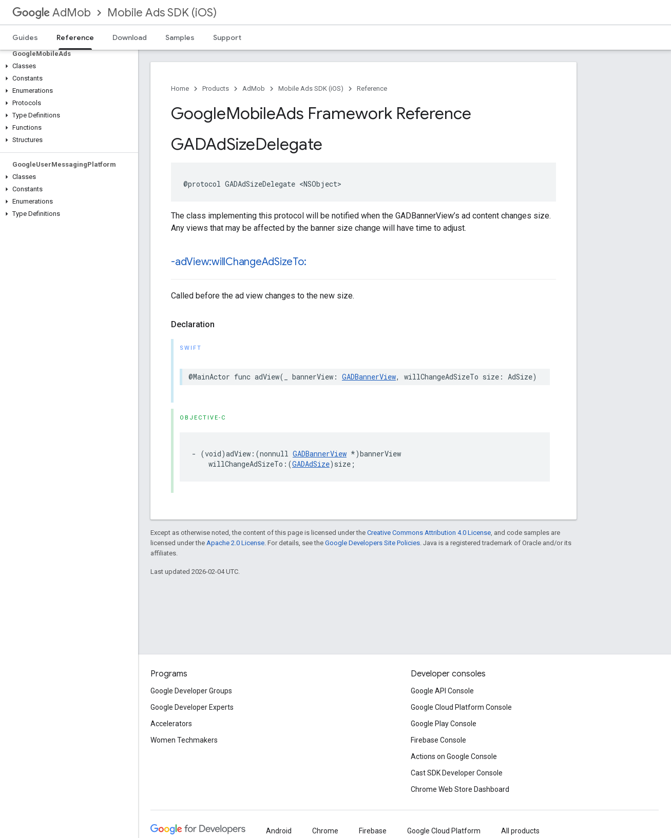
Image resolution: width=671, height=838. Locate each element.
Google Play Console (443, 724)
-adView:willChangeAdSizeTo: (238, 261)
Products (215, 88)
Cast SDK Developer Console (457, 773)
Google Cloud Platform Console (461, 707)
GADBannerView (369, 377)
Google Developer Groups (191, 691)
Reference (372, 88)
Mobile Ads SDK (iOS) (162, 12)
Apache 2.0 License (235, 543)
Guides (25, 37)
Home (180, 88)
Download (129, 37)
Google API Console (442, 691)
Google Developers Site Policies (372, 543)
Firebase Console (438, 740)
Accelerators (171, 724)
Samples (180, 37)
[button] (67, 66)
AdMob (51, 12)
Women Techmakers (184, 740)
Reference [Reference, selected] (75, 37)
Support (227, 37)
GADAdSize (311, 464)
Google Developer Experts (192, 707)
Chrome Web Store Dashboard (460, 789)
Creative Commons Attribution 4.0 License (429, 532)
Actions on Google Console (454, 756)
